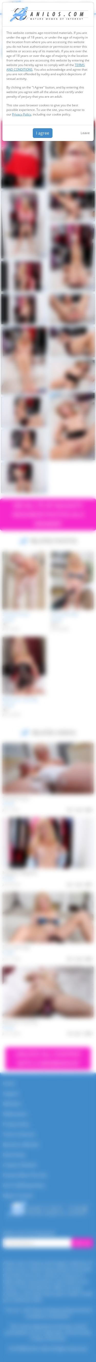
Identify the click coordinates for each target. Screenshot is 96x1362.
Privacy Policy (21, 114)
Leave (85, 133)
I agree (42, 133)
